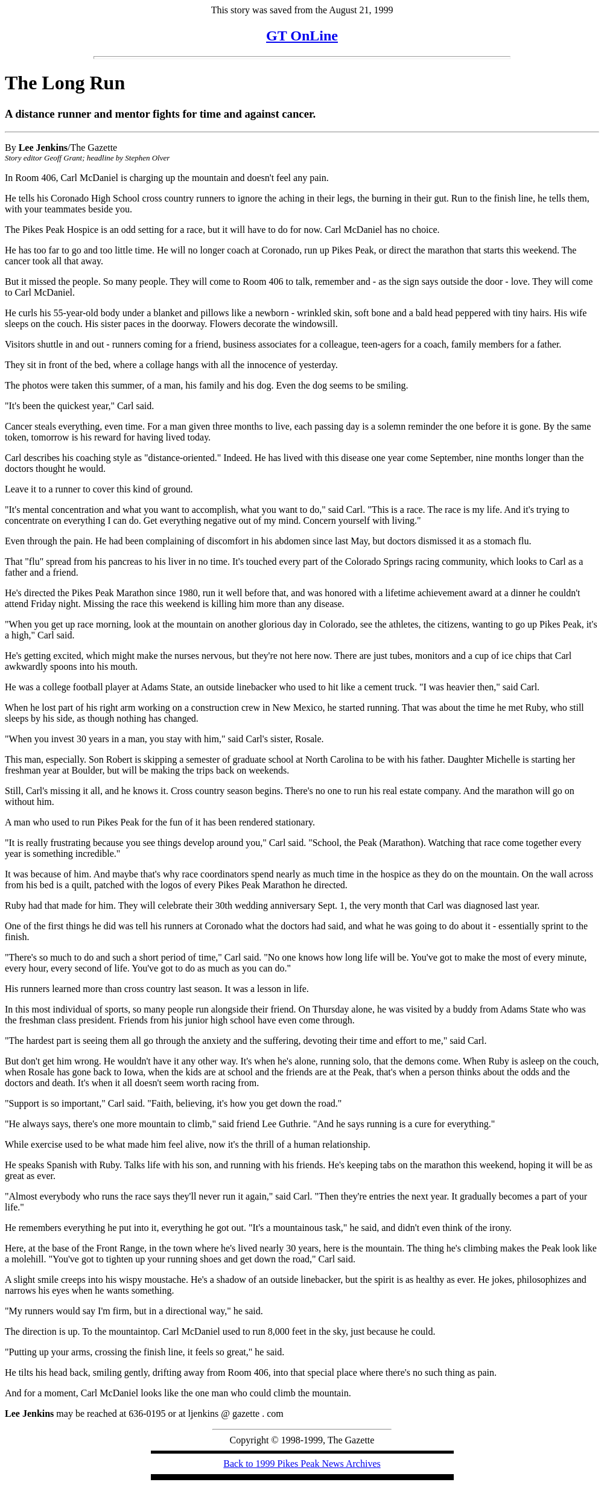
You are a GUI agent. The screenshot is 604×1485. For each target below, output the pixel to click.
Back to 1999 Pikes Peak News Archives (301, 1463)
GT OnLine (302, 35)
